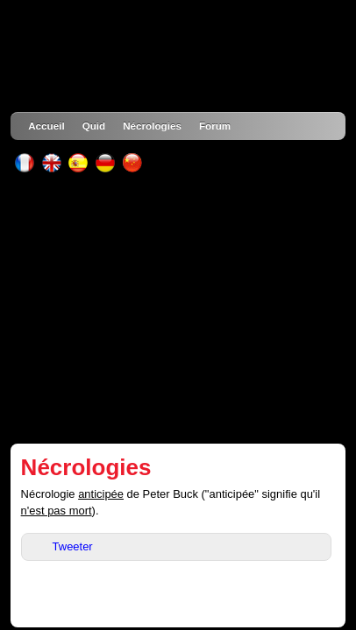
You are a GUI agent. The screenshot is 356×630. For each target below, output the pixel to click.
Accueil (46, 125)
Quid (94, 125)
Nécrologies (152, 125)
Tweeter (73, 546)
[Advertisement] (178, 308)
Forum (215, 125)
